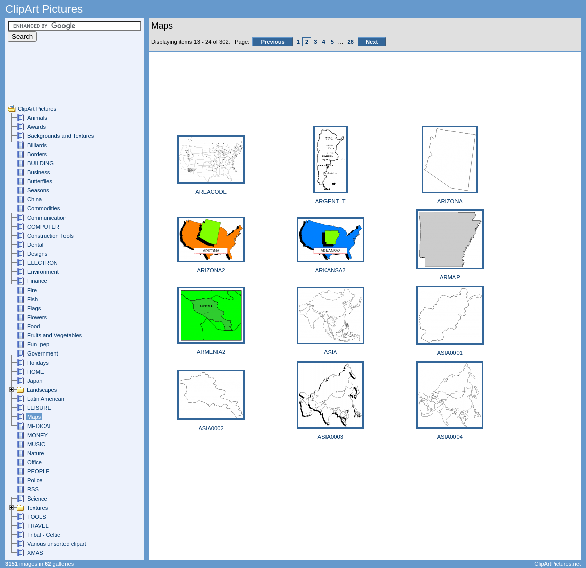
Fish (32, 299)
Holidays (38, 363)
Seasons (38, 190)
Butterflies (39, 181)
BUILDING (40, 163)
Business (38, 172)
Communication (47, 218)
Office (34, 462)
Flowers (37, 317)
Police (34, 480)
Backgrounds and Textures (60, 136)
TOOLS (36, 517)
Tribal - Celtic (43, 535)
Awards (36, 127)
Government (42, 353)
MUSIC (36, 444)
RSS (33, 489)
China (34, 199)
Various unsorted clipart (56, 544)
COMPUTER (43, 227)
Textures (37, 508)
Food (33, 326)
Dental (35, 245)
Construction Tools (50, 236)
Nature (35, 453)
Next (372, 42)
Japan (34, 381)
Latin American (45, 399)
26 (350, 42)
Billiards (37, 145)
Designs (37, 254)
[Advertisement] (38, 81)
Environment (43, 272)
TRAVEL (38, 526)
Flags (34, 308)
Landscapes (42, 390)
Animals (37, 118)
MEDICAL (39, 426)
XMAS (35, 553)
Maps (34, 417)
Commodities (43, 208)
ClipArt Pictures (37, 109)
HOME (35, 372)
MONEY (37, 435)
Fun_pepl (39, 344)
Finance (37, 281)
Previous (272, 42)
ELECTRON (42, 263)
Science (37, 498)
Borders (37, 154)
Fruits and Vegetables (54, 335)
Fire (32, 290)
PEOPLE (38, 471)
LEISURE (39, 408)
